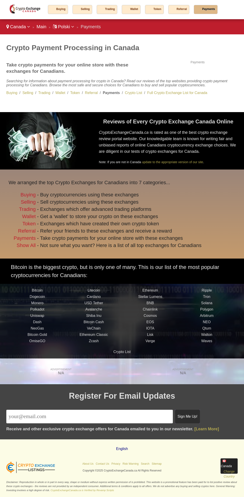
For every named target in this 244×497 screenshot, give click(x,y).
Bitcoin (37, 292)
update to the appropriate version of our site (172, 162)
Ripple (207, 292)
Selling (85, 9)
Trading (110, 9)
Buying (61, 9)
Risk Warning (131, 463)
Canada (18, 26)
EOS (150, 323)
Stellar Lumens (150, 298)
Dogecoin (37, 298)
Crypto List (133, 93)
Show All (27, 244)
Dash (37, 323)
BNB (150, 304)
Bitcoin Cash (94, 323)
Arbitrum (207, 317)
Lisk (150, 336)
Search (145, 463)
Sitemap (157, 463)
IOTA (150, 330)
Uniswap (37, 317)
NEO (207, 323)
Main (41, 26)
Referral (182, 9)
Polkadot (37, 311)
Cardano (94, 298)
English (122, 449)
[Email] (89, 416)
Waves (206, 342)
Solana (206, 304)
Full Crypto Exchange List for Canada (177, 93)
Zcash (94, 342)
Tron (206, 298)
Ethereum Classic (94, 336)
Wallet (134, 9)
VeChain (94, 330)
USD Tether (93, 304)
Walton (206, 336)
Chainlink (150, 311)
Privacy (115, 463)
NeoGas (37, 330)
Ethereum (150, 292)
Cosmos (150, 317)
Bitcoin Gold (37, 336)
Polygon (206, 311)
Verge (150, 342)
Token (157, 9)
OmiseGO (37, 342)
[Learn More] (206, 429)
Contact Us (102, 463)
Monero (37, 304)
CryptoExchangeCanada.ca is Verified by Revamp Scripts (82, 490)
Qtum (206, 330)
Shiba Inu (93, 317)
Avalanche (93, 311)
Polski (63, 26)
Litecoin (93, 292)
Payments (208, 9)
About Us (87, 463)
